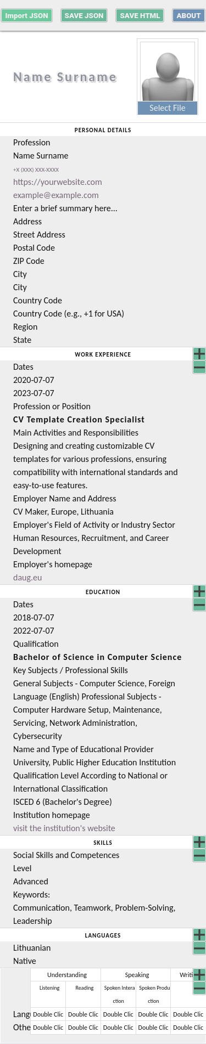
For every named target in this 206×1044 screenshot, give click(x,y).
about (188, 16)
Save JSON (84, 16)
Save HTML (140, 16)
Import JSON (26, 16)
